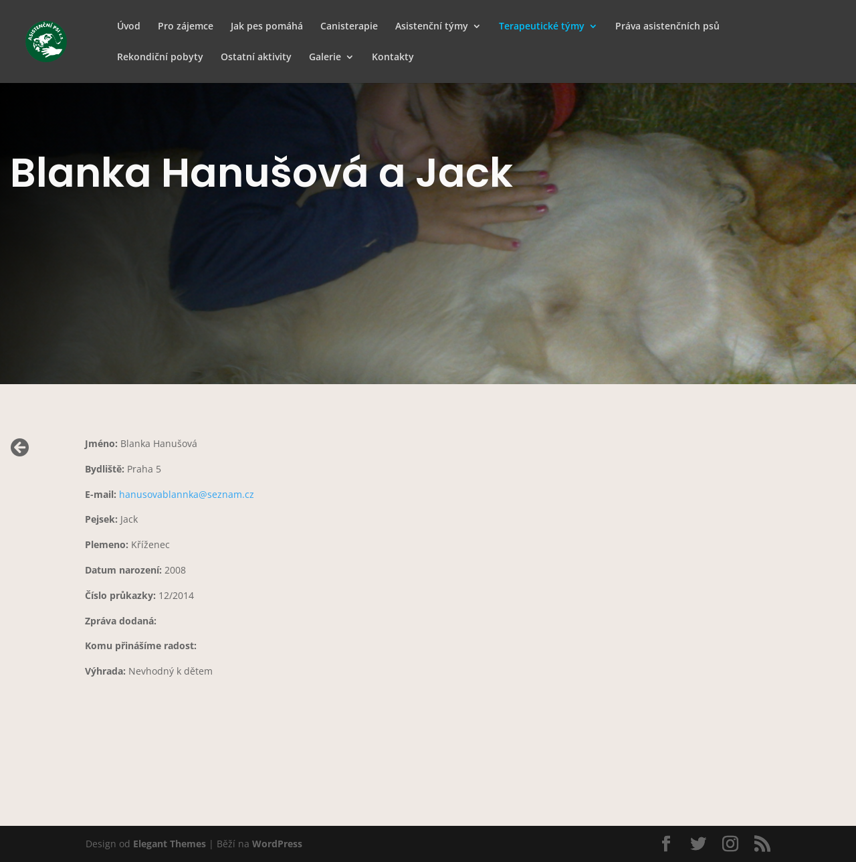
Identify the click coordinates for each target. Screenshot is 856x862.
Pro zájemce (185, 26)
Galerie (325, 57)
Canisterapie (349, 26)
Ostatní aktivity (256, 57)
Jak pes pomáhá (267, 26)
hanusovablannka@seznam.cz (186, 494)
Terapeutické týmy (541, 26)
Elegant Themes (169, 843)
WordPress (277, 843)
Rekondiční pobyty (160, 57)
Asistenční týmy (431, 26)
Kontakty (393, 57)
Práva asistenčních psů (667, 26)
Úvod (128, 26)
